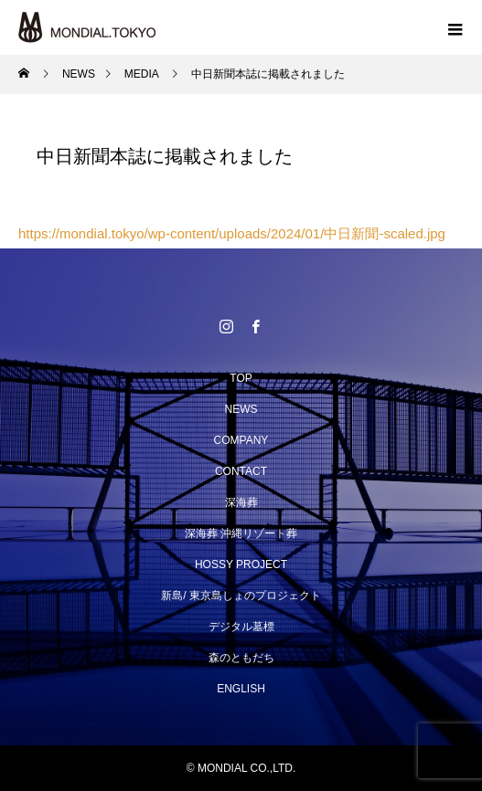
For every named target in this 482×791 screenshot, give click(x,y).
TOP (241, 378)
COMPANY (241, 440)
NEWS (241, 409)
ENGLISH (241, 688)
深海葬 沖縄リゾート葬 (241, 533)
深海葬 (241, 502)
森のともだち (241, 657)
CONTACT (241, 471)
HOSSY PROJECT (241, 564)
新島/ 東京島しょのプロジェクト (241, 595)
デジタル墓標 (241, 626)
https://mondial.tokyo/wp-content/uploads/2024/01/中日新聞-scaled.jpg (231, 233)
